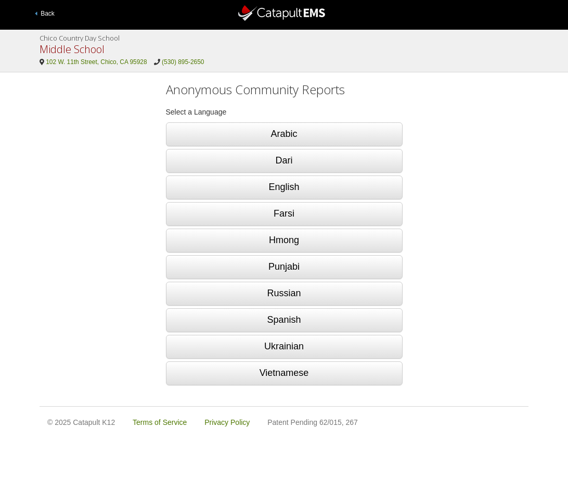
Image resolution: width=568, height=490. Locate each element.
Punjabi (284, 266)
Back (45, 13)
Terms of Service (160, 422)
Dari (283, 160)
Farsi (284, 213)
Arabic (283, 134)
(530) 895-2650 (183, 62)
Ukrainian (284, 346)
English (283, 187)
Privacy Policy (227, 422)
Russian (284, 293)
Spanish (284, 320)
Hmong (284, 240)
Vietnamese (284, 373)
